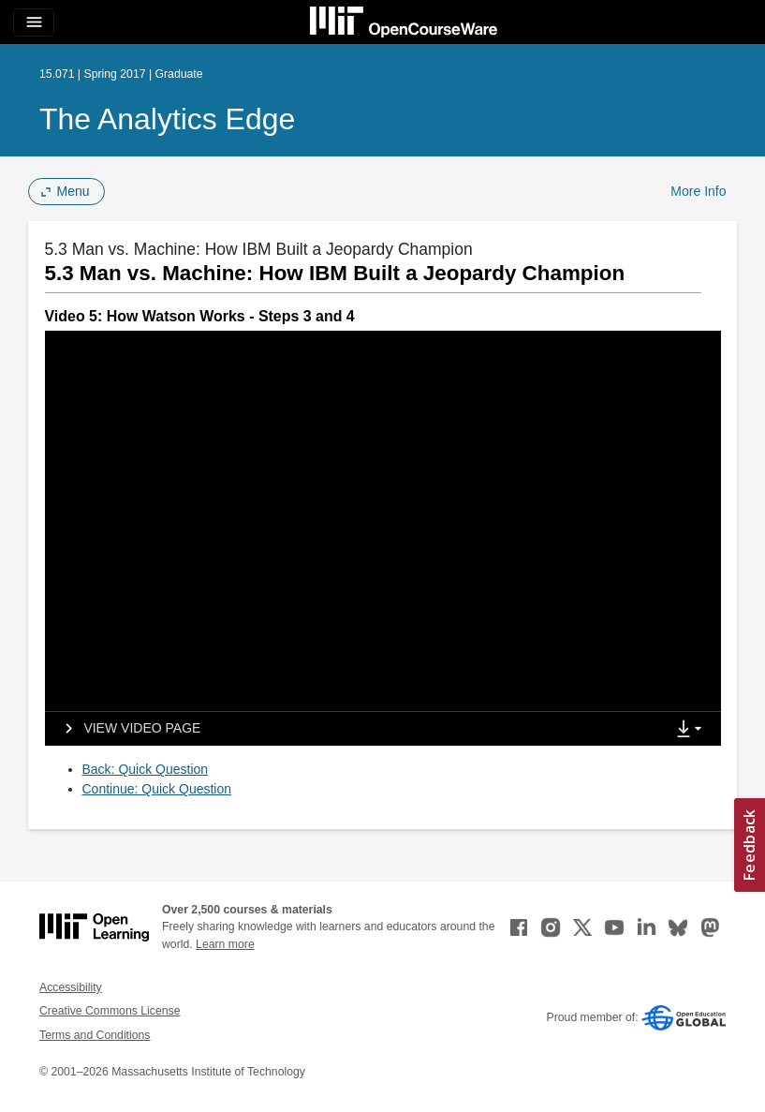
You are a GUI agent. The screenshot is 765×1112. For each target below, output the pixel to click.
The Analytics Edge (167, 119)
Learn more (225, 944)
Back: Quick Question (145, 769)
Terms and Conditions (94, 1035)
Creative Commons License (109, 1010)
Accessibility (70, 987)
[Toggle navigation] (33, 22)
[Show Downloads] (693, 730)
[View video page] (127, 729)
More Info (698, 191)
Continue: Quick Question (157, 788)
